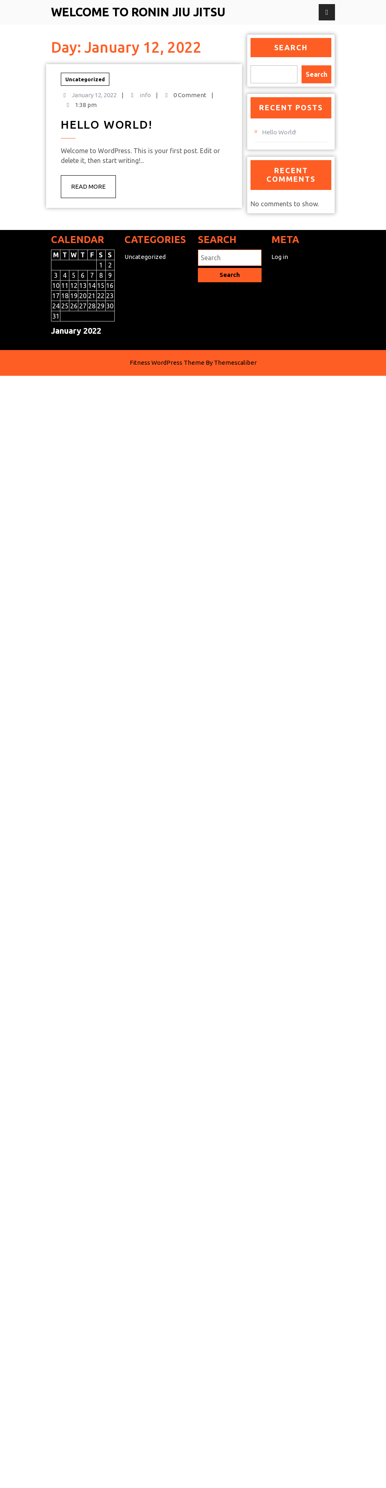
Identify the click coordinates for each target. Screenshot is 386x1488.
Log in (279, 262)
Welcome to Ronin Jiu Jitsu (138, 11)
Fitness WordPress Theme (167, 487)
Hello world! (85, 132)
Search (291, 47)
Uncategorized (77, 116)
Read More (80, 155)
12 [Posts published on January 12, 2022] (74, 291)
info (98, 121)
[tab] (327, 12)
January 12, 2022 (80, 121)
